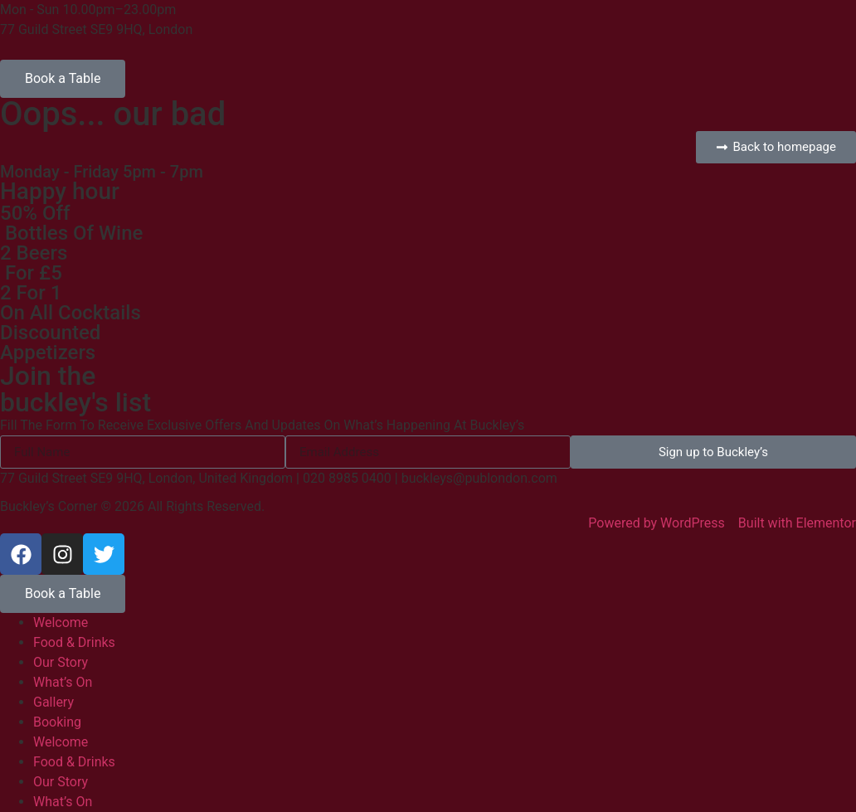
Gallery (53, 702)
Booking (57, 722)
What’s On (62, 682)
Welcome (60, 622)
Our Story (60, 662)
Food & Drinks (74, 642)
